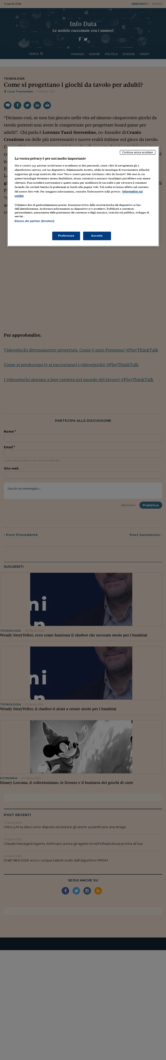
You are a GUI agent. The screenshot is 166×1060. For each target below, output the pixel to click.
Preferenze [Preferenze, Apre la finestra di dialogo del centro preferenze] (66, 235)
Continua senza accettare (137, 152)
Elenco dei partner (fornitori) (34, 221)
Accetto (97, 235)
